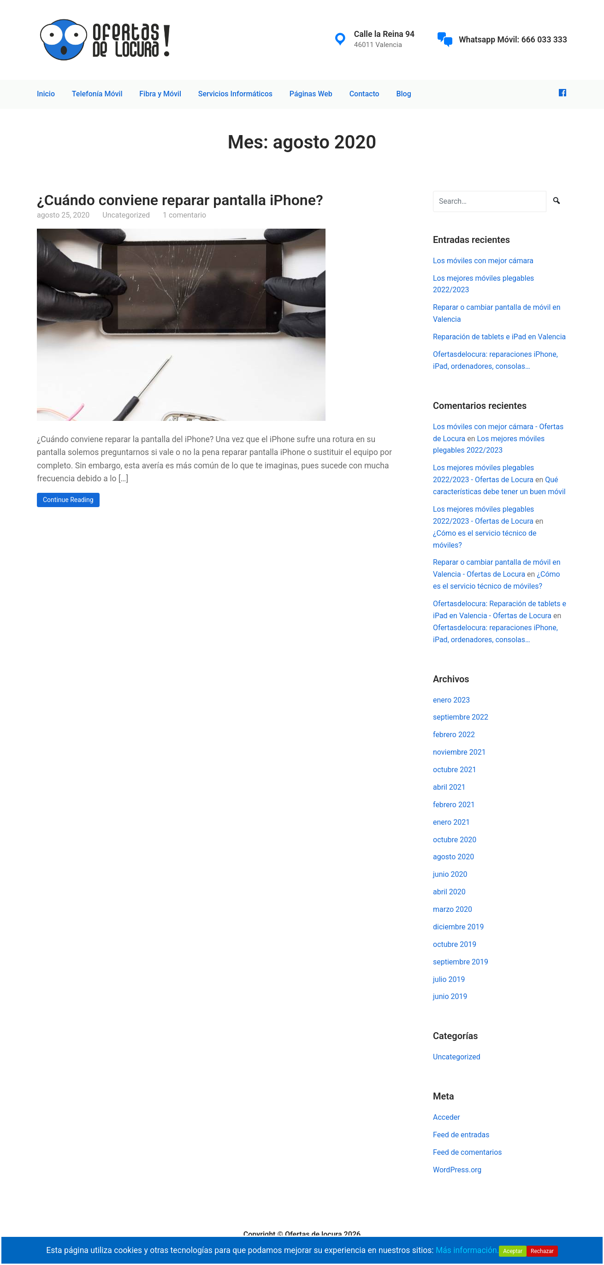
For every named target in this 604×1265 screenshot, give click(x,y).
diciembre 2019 (458, 926)
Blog (403, 93)
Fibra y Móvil (160, 93)
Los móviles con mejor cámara (483, 260)
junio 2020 (450, 874)
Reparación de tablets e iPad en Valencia (499, 336)
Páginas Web (311, 93)
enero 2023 (451, 700)
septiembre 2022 (460, 717)
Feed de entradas (461, 1134)
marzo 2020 (452, 909)
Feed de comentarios (467, 1152)
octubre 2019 (454, 944)
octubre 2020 (454, 839)
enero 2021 (451, 822)
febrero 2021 (454, 804)
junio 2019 (450, 996)
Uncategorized (126, 215)
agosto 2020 (453, 856)
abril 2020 (449, 891)
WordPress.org (457, 1169)
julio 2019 (449, 979)
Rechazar (542, 1251)
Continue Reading (68, 499)
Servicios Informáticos (235, 93)
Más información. (467, 1250)
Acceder (446, 1117)
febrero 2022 (454, 734)
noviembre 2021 (459, 752)
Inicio (46, 93)
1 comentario (184, 215)
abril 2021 (449, 787)
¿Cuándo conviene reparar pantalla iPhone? (180, 200)
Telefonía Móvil (97, 93)
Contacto (364, 93)
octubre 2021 (454, 769)
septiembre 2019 (460, 962)
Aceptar (512, 1251)
